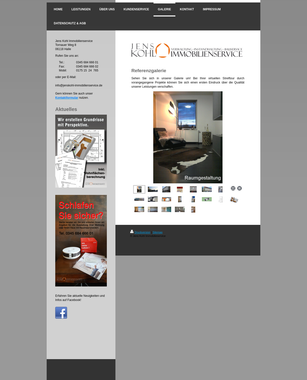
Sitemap (157, 232)
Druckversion (140, 232)
